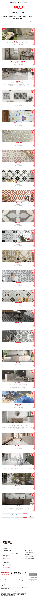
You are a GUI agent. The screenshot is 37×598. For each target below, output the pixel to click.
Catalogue (4, 16)
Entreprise (16, 18)
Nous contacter (15, 12)
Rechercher (13, 2)
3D (34, 16)
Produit (24, 16)
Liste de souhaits (22, 2)
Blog (21, 18)
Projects (30, 16)
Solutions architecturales (15, 16)
